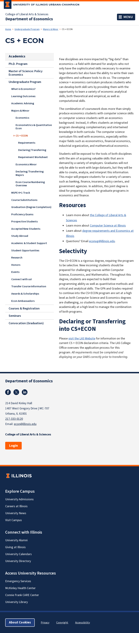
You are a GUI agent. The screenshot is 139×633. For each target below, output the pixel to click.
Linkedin (24, 392)
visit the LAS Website (81, 338)
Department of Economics (29, 19)
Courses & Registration (24, 308)
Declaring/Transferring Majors (30, 173)
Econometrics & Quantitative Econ (34, 126)
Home (8, 29)
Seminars (15, 316)
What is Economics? (23, 89)
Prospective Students (24, 221)
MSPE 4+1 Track (20, 193)
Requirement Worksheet (33, 157)
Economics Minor (26, 164)
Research (16, 258)
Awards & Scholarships (25, 294)
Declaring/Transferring (32, 150)
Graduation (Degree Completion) (31, 207)
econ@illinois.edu (25, 424)
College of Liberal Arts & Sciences (26, 14)
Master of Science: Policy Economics (26, 73)
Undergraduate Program (27, 29)
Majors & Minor (50, 29)
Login (13, 445)
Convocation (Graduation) (26, 323)
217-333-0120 (14, 419)
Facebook (8, 392)
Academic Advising (22, 103)
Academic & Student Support (29, 243)
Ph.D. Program (18, 64)
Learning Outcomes (23, 96)
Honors (15, 265)
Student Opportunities (25, 250)
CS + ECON (22, 136)
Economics (22, 118)
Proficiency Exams (22, 214)
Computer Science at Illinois (108, 225)
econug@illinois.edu (102, 241)
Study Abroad (19, 236)
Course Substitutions (24, 200)
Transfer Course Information (28, 286)
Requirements (26, 143)
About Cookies (20, 622)
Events (15, 272)
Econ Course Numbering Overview (30, 183)
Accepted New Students (25, 229)
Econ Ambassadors (23, 301)
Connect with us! (21, 279)
